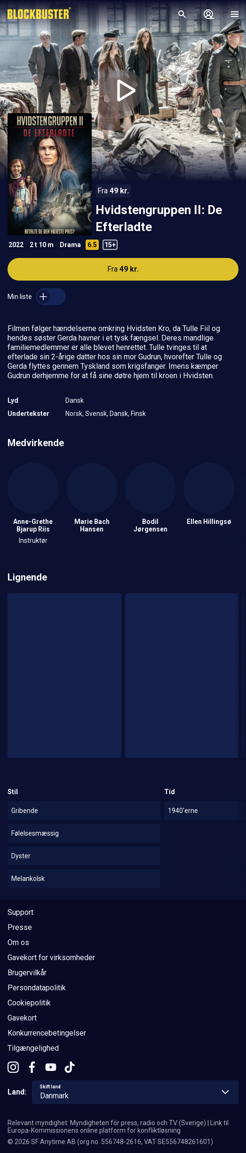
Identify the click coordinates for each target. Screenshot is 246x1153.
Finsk (138, 413)
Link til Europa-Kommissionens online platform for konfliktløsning (118, 1126)
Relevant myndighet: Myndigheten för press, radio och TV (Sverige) (107, 1123)
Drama (70, 245)
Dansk (74, 400)
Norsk (73, 413)
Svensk (96, 413)
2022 (16, 245)
